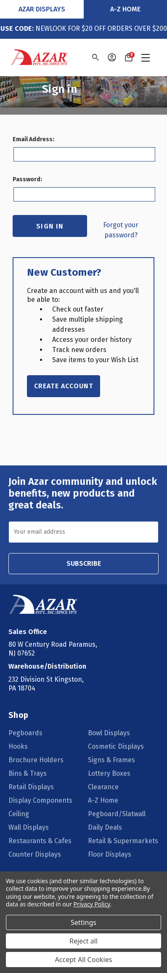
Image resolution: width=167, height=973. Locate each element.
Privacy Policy (92, 904)
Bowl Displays (109, 733)
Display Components (40, 800)
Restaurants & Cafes (40, 841)
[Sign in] (112, 57)
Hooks (18, 746)
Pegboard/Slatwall (117, 814)
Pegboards (25, 733)
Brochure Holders (36, 760)
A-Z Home (125, 9)
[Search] (95, 57)
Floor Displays (109, 854)
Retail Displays (31, 787)
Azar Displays (42, 9)
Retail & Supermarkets (123, 841)
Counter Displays (34, 854)
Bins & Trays (27, 773)
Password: (27, 179)
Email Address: (33, 139)
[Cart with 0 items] (129, 57)
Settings (83, 922)
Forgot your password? (120, 230)
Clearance (103, 787)
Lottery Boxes (109, 773)
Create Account (63, 386)
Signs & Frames (111, 760)
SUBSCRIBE (83, 563)
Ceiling (18, 814)
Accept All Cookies (83, 959)
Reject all (83, 941)
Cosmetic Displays (116, 746)
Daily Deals (105, 827)
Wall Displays (28, 827)
